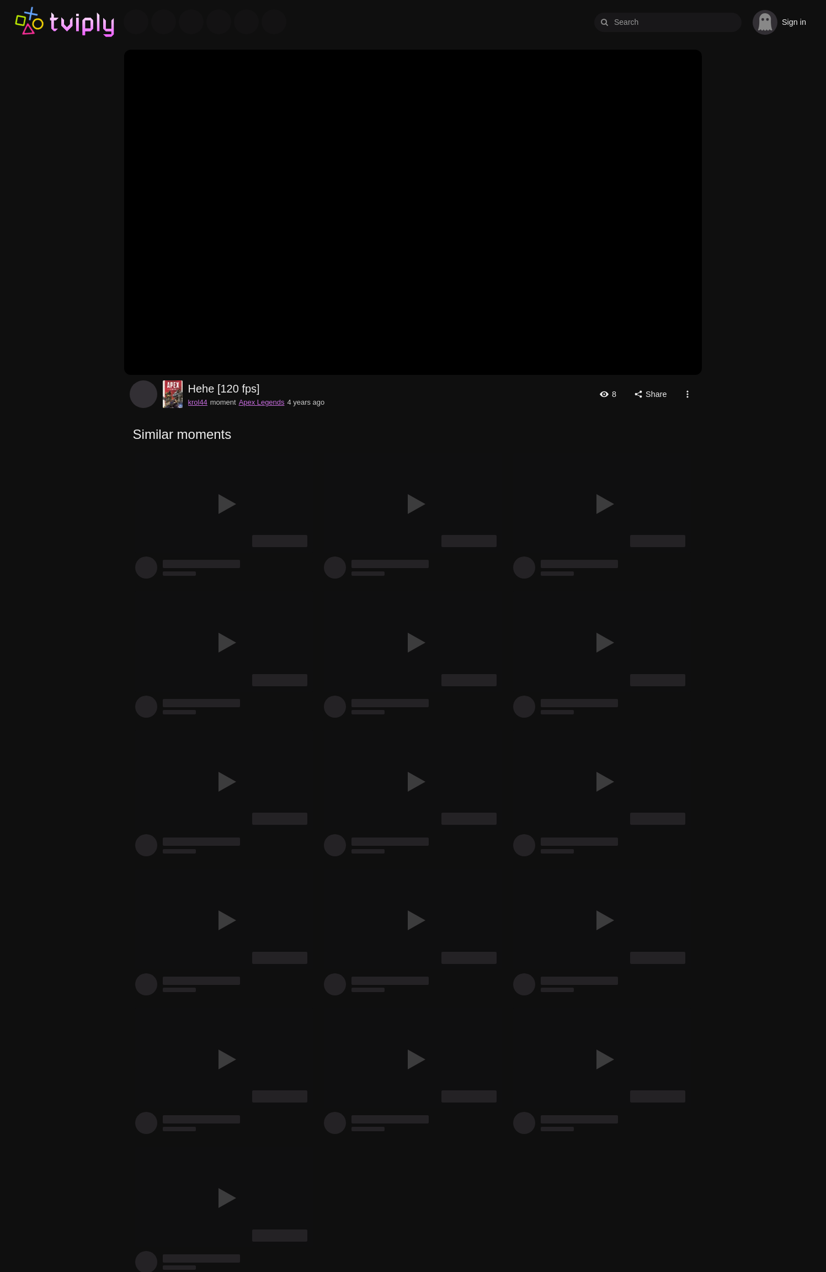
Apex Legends (262, 402)
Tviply (29, 22)
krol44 (143, 394)
